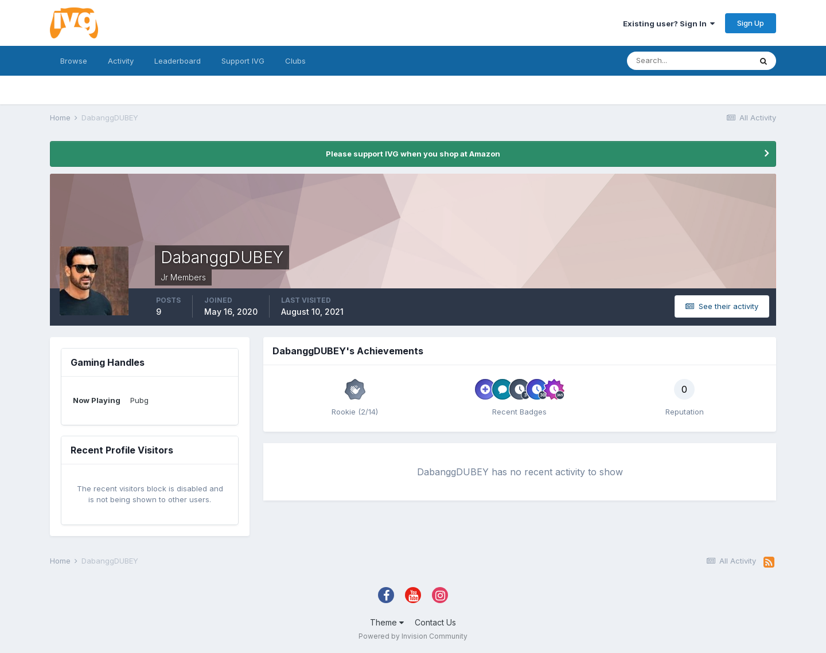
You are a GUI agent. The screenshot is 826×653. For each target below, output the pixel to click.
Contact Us (435, 622)
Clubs (295, 60)
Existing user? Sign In (669, 23)
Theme (387, 622)
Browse (73, 60)
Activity (121, 60)
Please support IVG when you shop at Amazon (413, 153)
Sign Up (750, 23)
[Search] (689, 61)
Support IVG (242, 60)
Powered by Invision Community (413, 636)
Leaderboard (177, 60)
